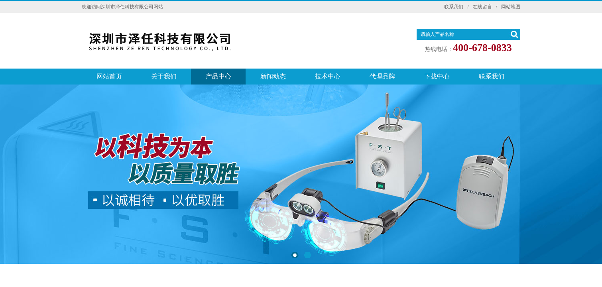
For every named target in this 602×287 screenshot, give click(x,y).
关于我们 (164, 76)
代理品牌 (382, 76)
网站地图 (510, 7)
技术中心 (327, 76)
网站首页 (109, 76)
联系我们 (453, 7)
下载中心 (437, 76)
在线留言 (482, 7)
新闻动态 (273, 76)
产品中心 (218, 76)
